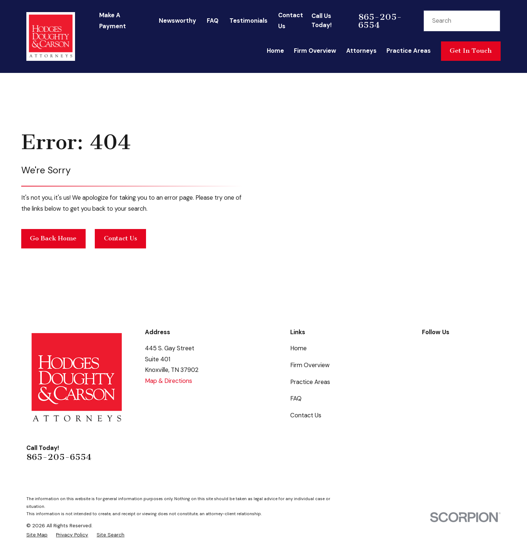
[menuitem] (37, 534)
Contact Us (120, 238)
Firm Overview (310, 365)
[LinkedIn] (479, 347)
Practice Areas (310, 382)
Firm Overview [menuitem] (315, 51)
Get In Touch (471, 51)
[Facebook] (426, 347)
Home (298, 348)
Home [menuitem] (275, 51)
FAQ (212, 21)
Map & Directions (168, 381)
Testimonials (248, 21)
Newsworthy (177, 21)
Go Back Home (53, 238)
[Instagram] (496, 347)
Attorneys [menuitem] (361, 51)
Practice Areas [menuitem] (408, 51)
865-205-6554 (380, 21)
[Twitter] (461, 347)
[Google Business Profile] (444, 347)
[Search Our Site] (489, 20)
